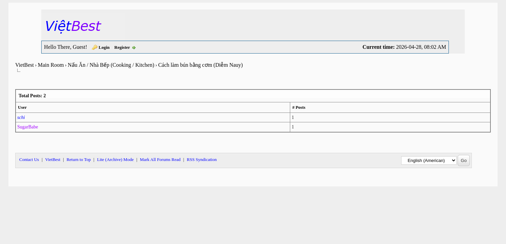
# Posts (298, 107)
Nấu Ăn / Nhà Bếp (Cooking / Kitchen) (111, 65)
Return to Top (79, 159)
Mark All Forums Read (160, 159)
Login (104, 47)
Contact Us (29, 159)
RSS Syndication (202, 159)
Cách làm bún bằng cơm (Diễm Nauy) (200, 65)
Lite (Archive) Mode (115, 159)
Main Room (51, 65)
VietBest (24, 65)
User (22, 107)
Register (122, 47)
